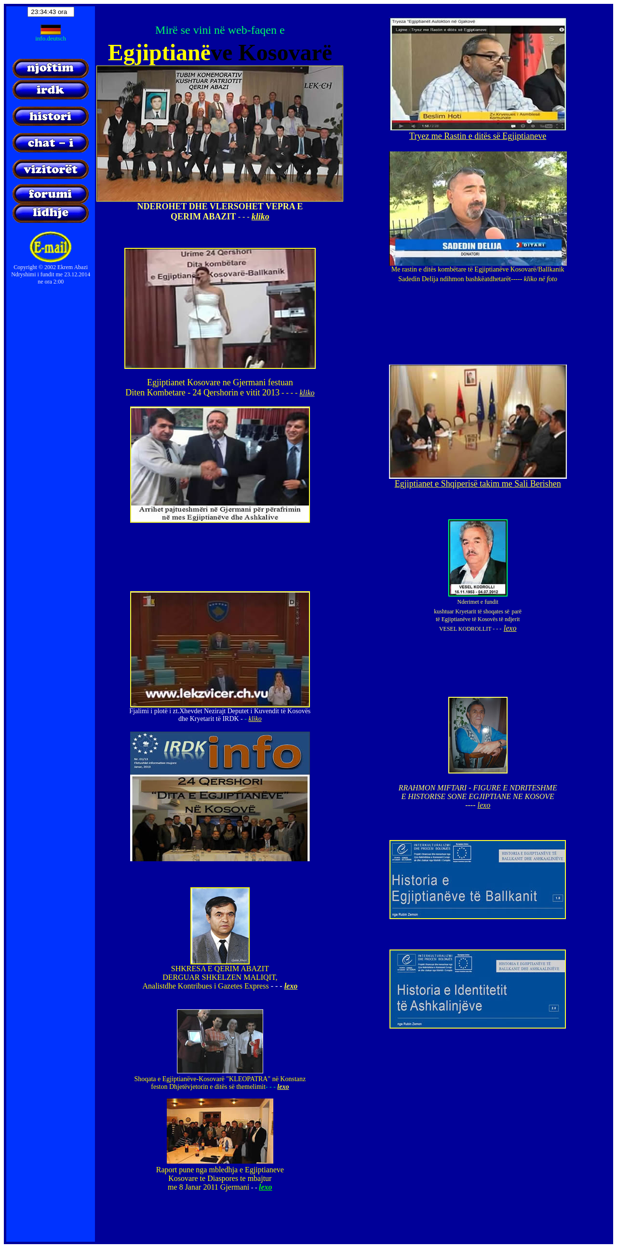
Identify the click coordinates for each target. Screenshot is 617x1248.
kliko (260, 216)
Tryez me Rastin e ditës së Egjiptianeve (477, 136)
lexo (291, 986)
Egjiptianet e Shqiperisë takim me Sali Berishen (478, 483)
